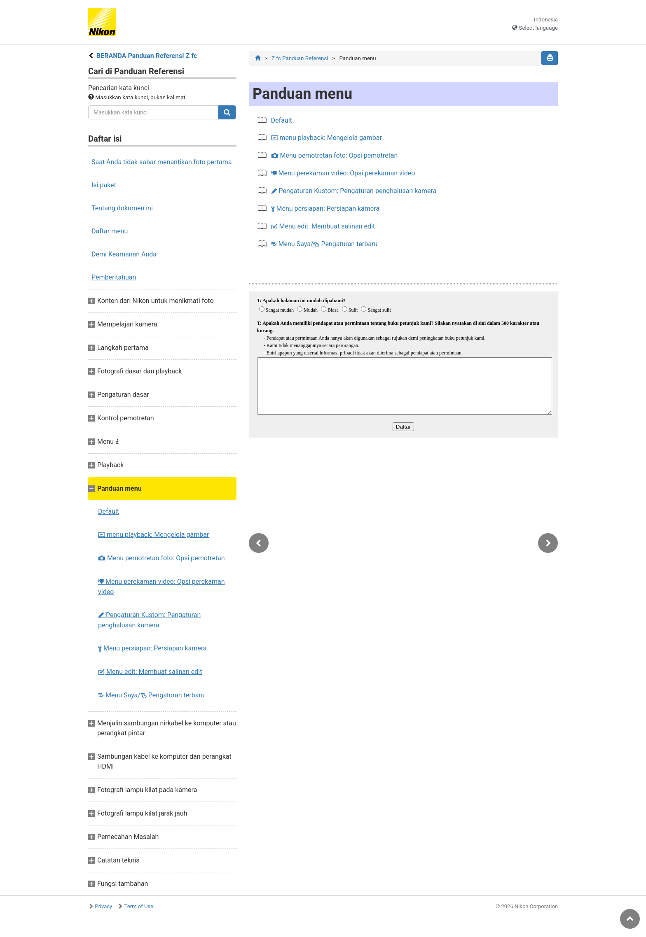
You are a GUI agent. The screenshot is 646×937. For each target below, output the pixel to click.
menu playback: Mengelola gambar (153, 534)
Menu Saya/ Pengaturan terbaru (151, 695)
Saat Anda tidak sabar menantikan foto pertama (161, 162)
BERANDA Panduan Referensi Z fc (146, 56)
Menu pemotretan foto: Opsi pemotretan (161, 558)
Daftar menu (109, 231)
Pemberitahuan (113, 277)
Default (108, 511)
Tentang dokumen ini (122, 208)
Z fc (300, 58)
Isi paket (103, 185)
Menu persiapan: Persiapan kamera (152, 648)
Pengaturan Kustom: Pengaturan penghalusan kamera (149, 620)
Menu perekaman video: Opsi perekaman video (161, 587)
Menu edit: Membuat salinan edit (150, 672)
